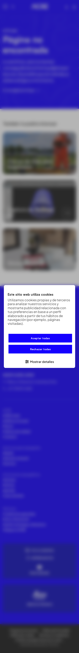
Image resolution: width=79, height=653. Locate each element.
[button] (39, 361)
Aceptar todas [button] (40, 338)
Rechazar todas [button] (40, 349)
